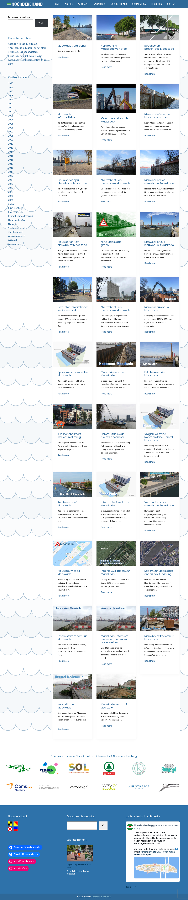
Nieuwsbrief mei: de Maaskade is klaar (157, 115)
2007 (10, 131)
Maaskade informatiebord (68, 115)
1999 (10, 99)
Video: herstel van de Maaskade (114, 119)
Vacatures (99, 4)
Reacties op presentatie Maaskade (159, 47)
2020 (10, 176)
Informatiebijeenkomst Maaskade (116, 503)
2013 (10, 147)
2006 (10, 127)
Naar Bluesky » (132, 887)
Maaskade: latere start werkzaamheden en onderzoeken (116, 639)
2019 (10, 172)
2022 (10, 184)
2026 (10, 200)
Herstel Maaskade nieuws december (112, 435)
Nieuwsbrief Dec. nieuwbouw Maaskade (159, 181)
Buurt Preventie (16, 212)
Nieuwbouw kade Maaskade (69, 572)
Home (57, 4)
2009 (10, 139)
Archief (11, 204)
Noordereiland (119, 4)
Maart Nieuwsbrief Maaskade (113, 373)
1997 (10, 91)
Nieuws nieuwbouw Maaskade (156, 308)
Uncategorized (15, 232)
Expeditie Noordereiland (20, 216)
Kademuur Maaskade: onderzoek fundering (158, 572)
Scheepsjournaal (16, 228)
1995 (10, 83)
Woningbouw (14, 244)
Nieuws (12, 224)
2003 (10, 115)
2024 (10, 192)
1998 (10, 95)
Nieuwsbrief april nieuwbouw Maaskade (72, 181)
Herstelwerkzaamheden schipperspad (73, 308)
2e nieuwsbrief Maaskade (67, 503)
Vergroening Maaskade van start (114, 47)
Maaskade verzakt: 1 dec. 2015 (114, 705)
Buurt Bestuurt (15, 208)
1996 (10, 87)
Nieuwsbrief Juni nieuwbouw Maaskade (115, 308)
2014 (10, 151)
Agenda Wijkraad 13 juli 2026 (23, 43)
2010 (10, 143)
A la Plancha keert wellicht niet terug (69, 435)
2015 (10, 155)
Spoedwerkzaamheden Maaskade (73, 373)
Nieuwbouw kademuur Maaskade (159, 637)
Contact (172, 4)
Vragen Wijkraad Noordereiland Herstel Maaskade (158, 437)
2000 (10, 103)
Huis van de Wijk (16, 220)
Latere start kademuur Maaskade (72, 637)
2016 (10, 159)
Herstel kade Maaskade (66, 705)
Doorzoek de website (19, 17)
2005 (10, 123)
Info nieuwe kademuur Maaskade (115, 572)
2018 (10, 167)
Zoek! (41, 23)
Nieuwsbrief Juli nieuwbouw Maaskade (159, 243)
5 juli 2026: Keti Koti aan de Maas (25, 56)
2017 (10, 164)
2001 (10, 107)
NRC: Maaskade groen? (111, 243)
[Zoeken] (103, 825)
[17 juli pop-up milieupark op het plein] (80, 853)
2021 (10, 179)
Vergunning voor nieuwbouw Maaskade (159, 503)
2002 (10, 111)
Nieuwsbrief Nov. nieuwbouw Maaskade (72, 243)
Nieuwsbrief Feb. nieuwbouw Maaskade (115, 181)
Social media (139, 4)
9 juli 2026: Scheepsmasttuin (23, 52)
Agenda (69, 4)
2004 (10, 119)
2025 (10, 196)
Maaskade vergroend (72, 45)
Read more (63, 57)
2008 (10, 135)
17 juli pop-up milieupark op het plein (27, 48)
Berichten (156, 4)
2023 (10, 188)
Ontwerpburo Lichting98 (101, 897)
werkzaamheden (16, 236)
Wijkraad (83, 4)
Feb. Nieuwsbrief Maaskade (155, 373)
